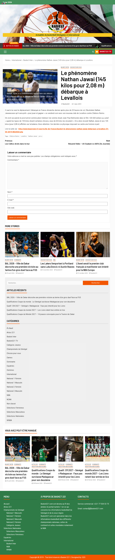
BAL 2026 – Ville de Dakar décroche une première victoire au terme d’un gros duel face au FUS (57, 46)
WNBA (9, 420)
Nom (9, 192)
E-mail (10, 200)
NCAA (9, 399)
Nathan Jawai (32, 136)
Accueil (6, 504)
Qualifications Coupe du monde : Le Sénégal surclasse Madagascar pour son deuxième (41, 302)
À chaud (10, 328)
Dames (9, 358)
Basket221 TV (12, 341)
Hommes (10, 370)
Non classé (11, 404)
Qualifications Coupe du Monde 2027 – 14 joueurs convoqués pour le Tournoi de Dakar (40, 314)
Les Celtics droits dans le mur (31, 142)
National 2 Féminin (14, 387)
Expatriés (10, 366)
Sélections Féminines (15, 408)
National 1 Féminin (14, 378)
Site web (10, 208)
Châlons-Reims (14, 136)
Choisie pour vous (76, 67)
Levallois (24, 136)
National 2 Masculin (14, 391)
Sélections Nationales (15, 416)
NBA (54, 260)
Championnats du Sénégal (17, 349)
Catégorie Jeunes (14, 345)
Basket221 (66, 104)
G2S (83, 557)
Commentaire (13, 160)
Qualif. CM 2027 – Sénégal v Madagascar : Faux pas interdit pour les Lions (36, 306)
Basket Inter (65, 67)
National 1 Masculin (14, 383)
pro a (40, 136)
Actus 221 (11, 332)
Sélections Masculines (16, 412)
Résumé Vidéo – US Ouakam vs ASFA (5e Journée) (84, 142)
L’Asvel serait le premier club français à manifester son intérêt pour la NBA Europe (92, 266)
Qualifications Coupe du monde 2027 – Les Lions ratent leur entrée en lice (36, 310)
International (11, 374)
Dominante (17, 260)
